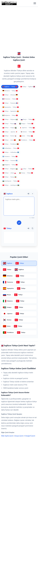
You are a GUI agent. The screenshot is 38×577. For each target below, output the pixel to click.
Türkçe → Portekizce (11, 82)
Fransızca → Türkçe (10, 37)
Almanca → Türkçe (10, 29)
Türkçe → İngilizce (27, 25)
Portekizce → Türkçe (27, 78)
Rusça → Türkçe (27, 57)
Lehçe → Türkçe (27, 107)
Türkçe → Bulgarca (10, 107)
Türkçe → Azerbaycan (11, 123)
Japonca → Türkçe (27, 66)
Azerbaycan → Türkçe (11, 119)
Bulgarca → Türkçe (10, 103)
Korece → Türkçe (28, 70)
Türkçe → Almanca (10, 33)
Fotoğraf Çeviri (30, 374)
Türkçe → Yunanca (10, 99)
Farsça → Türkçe (26, 111)
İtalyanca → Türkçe (10, 53)
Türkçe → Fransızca (10, 41)
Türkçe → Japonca (10, 70)
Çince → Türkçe (26, 74)
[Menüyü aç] (35, 3)
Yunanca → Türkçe (10, 95)
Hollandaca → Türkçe (11, 86)
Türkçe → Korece (9, 74)
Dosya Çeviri (18, 374)
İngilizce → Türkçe (10, 25)
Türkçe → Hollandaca (11, 90)
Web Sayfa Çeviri (7, 374)
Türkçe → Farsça (9, 115)
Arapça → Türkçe (26, 62)
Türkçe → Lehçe (9, 111)
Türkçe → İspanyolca (11, 49)
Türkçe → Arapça (10, 66)
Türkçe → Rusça (9, 62)
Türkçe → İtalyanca (10, 57)
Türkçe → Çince (9, 78)
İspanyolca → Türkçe (11, 45)
